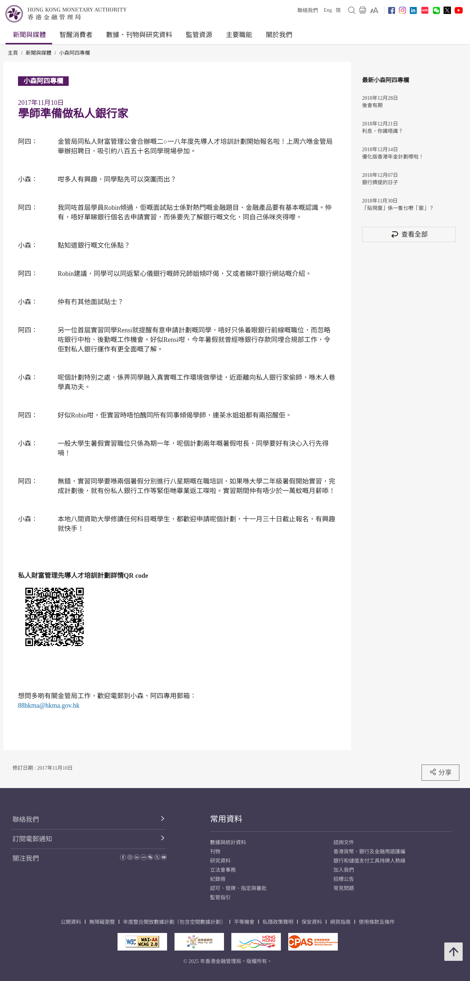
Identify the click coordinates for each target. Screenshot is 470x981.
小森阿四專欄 (74, 53)
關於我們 (279, 35)
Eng (327, 10)
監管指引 (220, 897)
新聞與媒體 (29, 35)
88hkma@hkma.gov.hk (48, 705)
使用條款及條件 (377, 922)
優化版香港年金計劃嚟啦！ (393, 157)
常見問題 (343, 888)
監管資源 (199, 35)
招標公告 (343, 879)
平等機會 (244, 922)
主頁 (13, 53)
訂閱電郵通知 (32, 839)
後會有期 (372, 105)
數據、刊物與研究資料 (139, 35)
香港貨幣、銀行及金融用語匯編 (369, 851)
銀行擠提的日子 (380, 182)
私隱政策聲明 (278, 922)
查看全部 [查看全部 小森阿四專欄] (409, 234)
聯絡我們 (307, 10)
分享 (440, 772)
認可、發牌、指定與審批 (238, 888)
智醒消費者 (76, 35)
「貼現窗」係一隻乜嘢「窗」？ (398, 208)
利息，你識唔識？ (382, 131)
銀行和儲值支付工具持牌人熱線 (369, 861)
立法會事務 (223, 870)
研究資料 (220, 861)
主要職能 (239, 35)
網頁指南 (340, 922)
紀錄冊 (217, 879)
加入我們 (343, 870)
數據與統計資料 (228, 842)
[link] (374, 10)
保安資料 (311, 922)
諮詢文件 (343, 842)
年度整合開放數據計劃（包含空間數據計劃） (174, 922)
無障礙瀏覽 (102, 922)
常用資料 (226, 819)
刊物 (215, 851)
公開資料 (71, 922)
